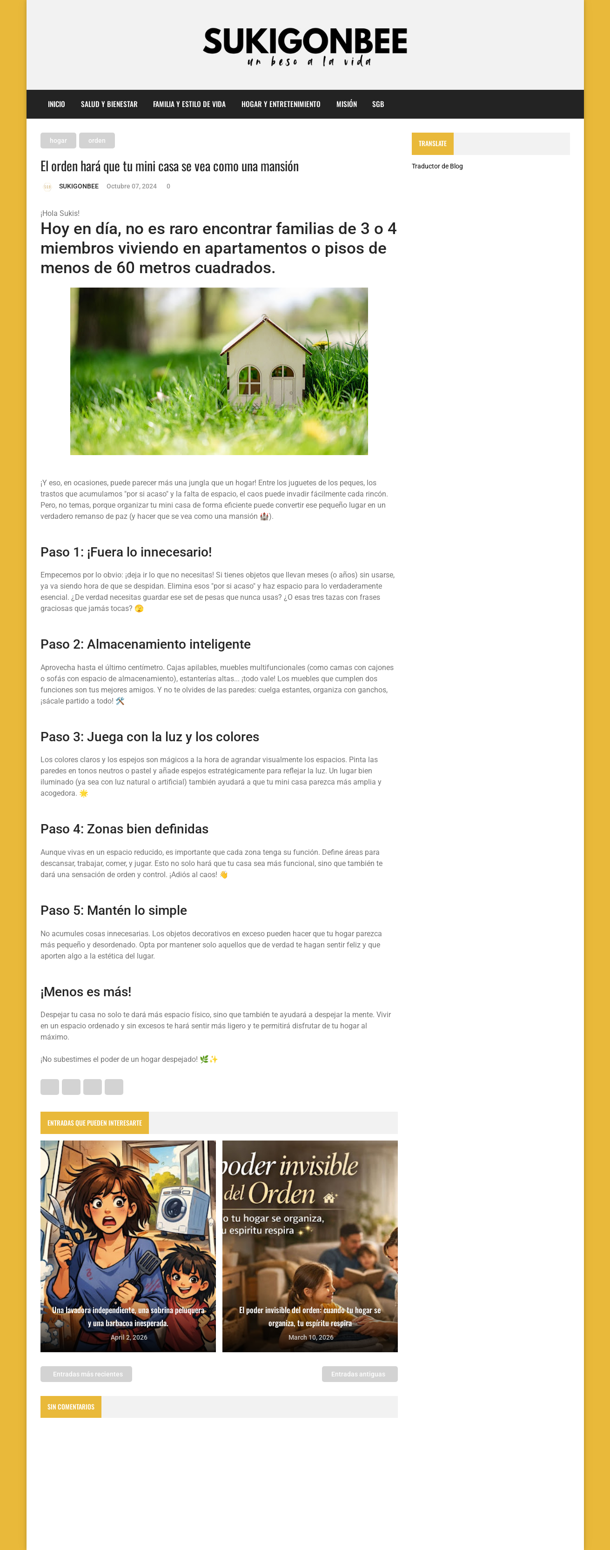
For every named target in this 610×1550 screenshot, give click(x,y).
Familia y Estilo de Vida (189, 104)
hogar (58, 140)
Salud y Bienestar (109, 104)
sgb (378, 104)
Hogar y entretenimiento (281, 104)
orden (97, 140)
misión (346, 104)
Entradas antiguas (359, 1374)
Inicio (56, 104)
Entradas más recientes (87, 1374)
